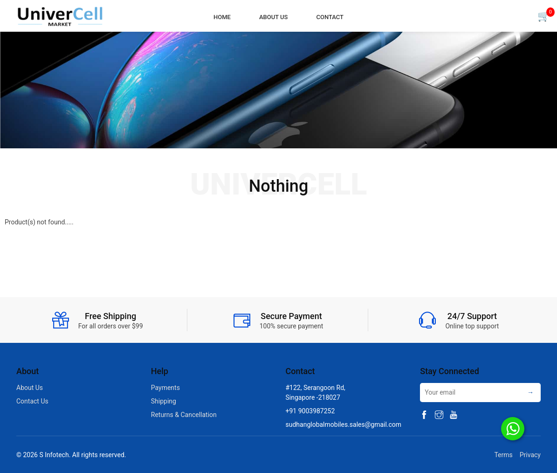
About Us (273, 17)
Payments (165, 387)
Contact (330, 17)
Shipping (163, 401)
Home (222, 17)
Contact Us (32, 401)
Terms (502, 455)
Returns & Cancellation (184, 414)
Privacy (530, 455)
